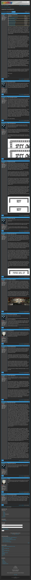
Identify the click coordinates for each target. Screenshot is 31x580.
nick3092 (3, 14)
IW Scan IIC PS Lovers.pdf (12, 19)
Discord (4, 513)
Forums (5, 5)
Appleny (3, 549)
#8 (29, 278)
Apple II (9, 7)
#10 (29, 329)
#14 (29, 462)
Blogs (3, 559)
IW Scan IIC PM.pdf (11, 18)
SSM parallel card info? (5, 552)
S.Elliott (3, 551)
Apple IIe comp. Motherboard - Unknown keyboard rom (10, 537)
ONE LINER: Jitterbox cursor (5, 550)
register (5, 11)
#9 (29, 313)
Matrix (4, 512)
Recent (7, 5)
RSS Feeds (3, 561)
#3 (29, 96)
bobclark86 (3, 553)
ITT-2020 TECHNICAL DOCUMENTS (7, 538)
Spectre (3, 479)
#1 (29, 13)
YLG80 (3, 547)
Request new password (6, 529)
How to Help (15, 574)
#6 (29, 217)
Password (3, 526)
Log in (2, 11)
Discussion (5, 7)
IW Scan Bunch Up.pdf (12, 25)
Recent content (4, 520)
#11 (29, 345)
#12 (29, 374)
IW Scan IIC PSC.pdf (12, 20)
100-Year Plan (25, 5)
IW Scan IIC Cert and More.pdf (13, 17)
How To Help (20, 5)
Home (2, 5)
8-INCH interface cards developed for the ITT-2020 (9, 539)
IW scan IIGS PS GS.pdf (12, 21)
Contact (28, 5)
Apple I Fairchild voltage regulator (7, 541)
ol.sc (2, 555)
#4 (29, 122)
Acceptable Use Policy (5, 563)
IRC (3, 511)
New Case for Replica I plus (6, 540)
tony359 (3, 82)
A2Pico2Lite (3, 554)
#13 (29, 401)
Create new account (5, 528)
